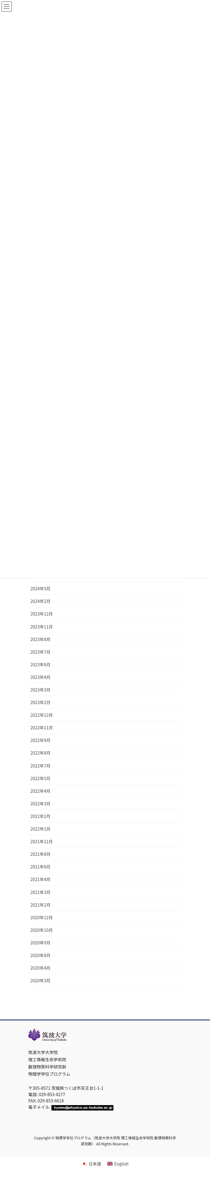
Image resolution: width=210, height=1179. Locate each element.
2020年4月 (40, 968)
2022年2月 (40, 816)
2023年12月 (41, 614)
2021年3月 (40, 892)
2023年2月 (40, 702)
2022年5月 (40, 778)
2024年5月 (40, 588)
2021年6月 (40, 867)
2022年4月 (40, 791)
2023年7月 (40, 652)
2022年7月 (40, 766)
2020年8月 (40, 955)
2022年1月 (40, 829)
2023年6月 (40, 664)
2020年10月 (41, 930)
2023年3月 (40, 690)
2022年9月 (40, 740)
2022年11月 (41, 728)
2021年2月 (40, 905)
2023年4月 (40, 677)
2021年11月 (41, 841)
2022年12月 (41, 715)
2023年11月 (41, 627)
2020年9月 (40, 943)
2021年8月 (40, 854)
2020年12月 (41, 917)
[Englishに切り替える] (117, 1163)
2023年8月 (40, 639)
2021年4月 (40, 879)
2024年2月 (40, 601)
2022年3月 (40, 804)
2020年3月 (40, 980)
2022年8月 (40, 753)
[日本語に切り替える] (91, 1163)
